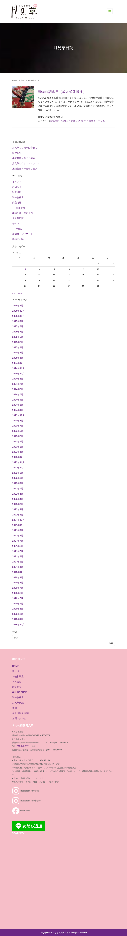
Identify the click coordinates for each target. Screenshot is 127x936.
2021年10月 (18, 525)
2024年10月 (18, 373)
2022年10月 (18, 467)
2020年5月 (17, 598)
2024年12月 (18, 363)
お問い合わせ (19, 718)
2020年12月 (18, 572)
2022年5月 (17, 493)
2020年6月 (17, 593)
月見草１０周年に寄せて (24, 147)
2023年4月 (17, 441)
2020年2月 (17, 614)
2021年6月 (17, 546)
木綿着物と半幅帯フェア (24, 168)
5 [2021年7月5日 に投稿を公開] (25, 269)
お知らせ (16, 187)
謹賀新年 (16, 153)
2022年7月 (17, 483)
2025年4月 (17, 347)
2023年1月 (17, 452)
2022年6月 (17, 488)
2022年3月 (17, 504)
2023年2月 (17, 446)
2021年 (32, 80)
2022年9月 (17, 473)
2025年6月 (17, 337)
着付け (84, 121)
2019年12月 (18, 624)
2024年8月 (17, 378)
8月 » (20, 294)
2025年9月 (17, 321)
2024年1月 (17, 410)
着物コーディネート (99, 121)
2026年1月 (17, 305)
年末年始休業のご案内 (23, 158)
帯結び (64, 121)
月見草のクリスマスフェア (26, 163)
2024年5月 (17, 394)
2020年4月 (17, 603)
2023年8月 (17, 420)
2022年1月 (17, 514)
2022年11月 (18, 462)
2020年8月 (17, 582)
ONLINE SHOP (19, 692)
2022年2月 (17, 509)
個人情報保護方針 (21, 713)
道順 (14, 708)
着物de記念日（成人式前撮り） (62, 92)
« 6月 (14, 294)
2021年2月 (17, 561)
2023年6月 (17, 431)
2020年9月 (17, 577)
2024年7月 (17, 384)
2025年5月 (17, 342)
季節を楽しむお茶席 (22, 213)
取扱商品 (16, 687)
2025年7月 (17, 331)
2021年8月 (17, 535)
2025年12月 (18, 310)
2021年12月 (18, 520)
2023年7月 (17, 425)
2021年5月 (17, 551)
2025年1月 (17, 357)
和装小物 (20, 207)
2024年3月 (17, 404)
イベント (16, 181)
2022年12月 (18, 457)
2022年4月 (17, 499)
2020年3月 (17, 608)
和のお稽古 (18, 197)
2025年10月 (18, 316)
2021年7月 (17, 540)
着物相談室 (18, 676)
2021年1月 (17, 567)
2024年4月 (17, 399)
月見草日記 (23, 80)
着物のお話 (18, 239)
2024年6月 (17, 389)
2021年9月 (17, 530)
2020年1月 (17, 619)
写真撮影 (55, 121)
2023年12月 (18, 415)
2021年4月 (17, 556)
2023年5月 (17, 436)
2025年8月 (17, 326)
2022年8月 (17, 478)
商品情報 (16, 202)
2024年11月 (18, 368)
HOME (14, 80)
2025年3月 (17, 352)
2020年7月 (17, 587)
